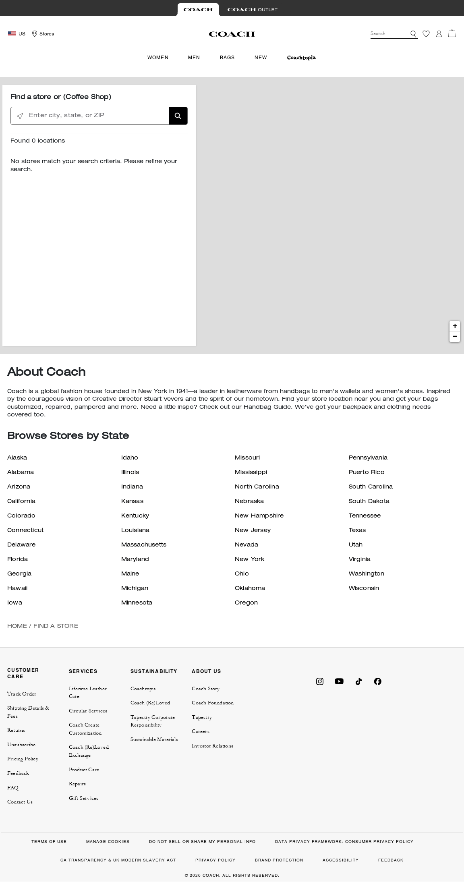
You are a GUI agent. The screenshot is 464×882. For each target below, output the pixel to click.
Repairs (77, 784)
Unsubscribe (21, 744)
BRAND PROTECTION (279, 860)
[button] (413, 34)
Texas (357, 531)
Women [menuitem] (158, 57)
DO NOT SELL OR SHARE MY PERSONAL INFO (202, 841)
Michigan (135, 589)
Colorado (21, 516)
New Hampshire (259, 516)
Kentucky (135, 516)
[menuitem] (301, 58)
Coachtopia (143, 688)
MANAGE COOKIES (108, 841)
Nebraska (249, 502)
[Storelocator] (42, 34)
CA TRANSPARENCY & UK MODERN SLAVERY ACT (118, 860)
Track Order (21, 694)
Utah (356, 545)
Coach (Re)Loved (150, 703)
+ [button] (455, 326)
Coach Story (206, 688)
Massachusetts (144, 545)
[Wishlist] (426, 34)
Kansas (132, 502)
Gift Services (84, 798)
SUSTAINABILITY (154, 671)
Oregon (246, 603)
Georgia (19, 574)
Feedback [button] (18, 773)
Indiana (132, 487)
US (22, 34)
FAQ (13, 788)
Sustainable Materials (154, 739)
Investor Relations (212, 746)
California (21, 502)
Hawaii (17, 589)
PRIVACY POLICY (215, 860)
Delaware (21, 545)
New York (250, 560)
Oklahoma (250, 589)
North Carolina (257, 487)
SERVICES (83, 671)
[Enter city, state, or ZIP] (99, 116)
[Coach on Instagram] (320, 680)
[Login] (439, 34)
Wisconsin (364, 589)
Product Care (84, 769)
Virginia (360, 560)
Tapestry (202, 717)
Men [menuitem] (194, 57)
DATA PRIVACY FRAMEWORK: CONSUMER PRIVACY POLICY (344, 841)
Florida (17, 560)
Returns (16, 730)
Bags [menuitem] (227, 57)
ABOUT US (206, 671)
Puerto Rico (367, 473)
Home (17, 626)
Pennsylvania (368, 458)
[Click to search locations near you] (20, 116)
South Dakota (369, 502)
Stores (46, 34)
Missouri (247, 458)
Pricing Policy (22, 759)
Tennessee (365, 516)
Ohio (242, 574)
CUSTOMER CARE (23, 673)
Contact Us (20, 802)
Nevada (246, 545)
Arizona (18, 487)
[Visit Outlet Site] (252, 9)
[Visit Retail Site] (198, 9)
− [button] (455, 336)
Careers (200, 731)
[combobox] (394, 34)
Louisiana (135, 531)
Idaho (130, 458)
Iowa (14, 603)
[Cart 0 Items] (452, 33)
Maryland (135, 560)
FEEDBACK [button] (391, 860)
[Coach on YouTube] (339, 680)
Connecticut (25, 531)
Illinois (130, 473)
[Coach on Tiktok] (358, 680)
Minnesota (137, 603)
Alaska (17, 458)
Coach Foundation (213, 703)
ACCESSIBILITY (341, 860)
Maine (130, 574)
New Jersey (253, 531)
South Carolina (371, 487)
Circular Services (88, 711)
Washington (367, 574)
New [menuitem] (261, 57)
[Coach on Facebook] (378, 680)
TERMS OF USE (49, 841)
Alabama (20, 473)
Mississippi (251, 473)
